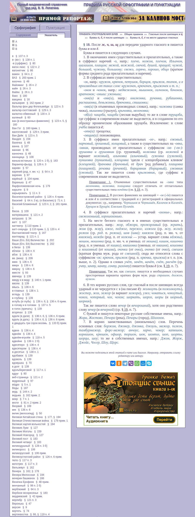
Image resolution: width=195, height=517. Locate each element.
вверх (15, 265)
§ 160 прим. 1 (31, 128)
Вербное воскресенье (25, 492)
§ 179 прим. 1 (59, 420)
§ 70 (29, 362)
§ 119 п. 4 (43, 514)
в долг (16, 366)
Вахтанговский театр (24, 232)
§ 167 (42, 232)
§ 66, (33, 514)
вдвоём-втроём (21, 337)
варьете (16, 189)
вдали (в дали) (21, 316)
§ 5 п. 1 (26, 384)
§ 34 (28, 218)
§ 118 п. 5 (38, 337)
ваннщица (18, 157)
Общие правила (133, 34)
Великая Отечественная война (30, 420)
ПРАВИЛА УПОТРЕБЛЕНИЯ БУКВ (98, 34)
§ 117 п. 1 (40, 370)
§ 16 (27, 99)
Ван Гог (16, 128)
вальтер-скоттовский (24, 110)
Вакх (15, 95)
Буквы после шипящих (106, 37)
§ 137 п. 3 (22, 56)
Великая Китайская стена (27, 417)
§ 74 (26, 510)
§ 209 (29, 258)
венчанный (18, 485)
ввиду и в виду (21, 279)
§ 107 (24, 146)
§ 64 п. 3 (47, 171)
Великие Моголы (22, 431)
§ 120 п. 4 (53, 229)
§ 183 (33, 438)
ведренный (18, 380)
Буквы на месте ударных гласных (154, 37)
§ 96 (26, 149)
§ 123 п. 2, (45, 204)
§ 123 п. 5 (57, 106)
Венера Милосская (23, 474)
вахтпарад (18, 236)
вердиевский (19, 496)
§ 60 (28, 117)
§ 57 (26, 168)
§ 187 (24, 388)
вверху (16, 269)
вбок (14, 254)
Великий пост (20, 438)
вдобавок (17, 355)
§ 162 (30, 467)
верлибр (17, 500)
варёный (17, 178)
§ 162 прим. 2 (35, 102)
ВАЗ (14, 77)
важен (15, 74)
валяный (17, 117)
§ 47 (28, 182)
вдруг (15, 373)
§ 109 (30, 157)
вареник (17, 175)
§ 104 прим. (32, 178)
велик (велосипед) (23, 413)
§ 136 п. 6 (29, 250)
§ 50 (39, 413)
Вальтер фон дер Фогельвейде (30, 106)
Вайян (16, 92)
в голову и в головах (24, 305)
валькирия (18, 102)
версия (16, 507)
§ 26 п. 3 (25, 88)
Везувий (17, 406)
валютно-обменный (23, 113)
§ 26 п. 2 (31, 85)
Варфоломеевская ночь (26, 186)
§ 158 (26, 139)
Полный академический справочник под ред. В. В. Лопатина (42, 6)
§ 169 (27, 406)
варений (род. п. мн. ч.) (26, 171)
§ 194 (56, 417)
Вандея (16, 139)
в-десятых (18, 351)
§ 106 (31, 449)
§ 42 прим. (36, 496)
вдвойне (17, 341)
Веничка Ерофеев (23, 481)
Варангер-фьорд (22, 164)
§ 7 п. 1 (24, 399)
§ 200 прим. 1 (27, 77)
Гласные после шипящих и (166, 34)
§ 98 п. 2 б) (34, 485)
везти (15, 402)
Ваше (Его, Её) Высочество (28, 243)
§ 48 (26, 81)
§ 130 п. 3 (44, 113)
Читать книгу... (100, 417)
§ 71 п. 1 (60, 200)
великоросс (19, 449)
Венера (16, 471)
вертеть (16, 510)
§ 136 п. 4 (27, 330)
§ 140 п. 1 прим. (41, 279)
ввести (16, 272)
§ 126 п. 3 (40, 164)
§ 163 (54, 160)
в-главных (18, 290)
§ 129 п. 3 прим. (39, 131)
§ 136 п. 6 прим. (56, 301)
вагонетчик (18, 70)
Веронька (17, 503)
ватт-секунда (20, 229)
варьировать (19, 193)
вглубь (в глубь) (21, 301)
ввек (14, 261)
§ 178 (35, 471)
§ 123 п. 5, (58, 120)
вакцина (17, 99)
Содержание (23, 35)
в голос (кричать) (22, 308)
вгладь (16, 294)
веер (15, 399)
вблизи (16, 250)
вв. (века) (17, 258)
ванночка (17, 153)
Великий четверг (22, 442)
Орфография (24, 27)
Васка (15, 211)
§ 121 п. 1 (33, 236)
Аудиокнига (97, 421)
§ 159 (37, 431)
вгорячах (17, 312)
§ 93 (25, 272)
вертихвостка (20, 514)
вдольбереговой (21, 370)
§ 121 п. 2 (37, 214)
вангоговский (20, 131)
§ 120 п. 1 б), (42, 160)
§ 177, (49, 417)
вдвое (15, 330)
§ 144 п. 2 (26, 391)
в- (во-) (16, 59)
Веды (15, 388)
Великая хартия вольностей (28, 424)
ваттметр (17, 225)
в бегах (16, 247)
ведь (15, 391)
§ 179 (46, 186)
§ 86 (30, 70)
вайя (15, 88)
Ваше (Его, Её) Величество (28, 240)
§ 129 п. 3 (45, 110)
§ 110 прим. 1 (33, 225)
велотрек (17, 463)
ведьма (16, 395)
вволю (16, 283)
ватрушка (17, 218)
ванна (15, 146)
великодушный (21, 445)
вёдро (15, 384)
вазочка (16, 81)
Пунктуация (55, 27)
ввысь (15, 287)
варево (16, 168)
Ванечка (17, 142)
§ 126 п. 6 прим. (54, 196)
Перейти (164, 420)
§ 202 (50, 240)
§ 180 (23, 95)
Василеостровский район (27, 196)
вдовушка (18, 362)
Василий (17, 200)
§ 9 (26, 189)
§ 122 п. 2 (33, 67)
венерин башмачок (23, 478)
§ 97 (27, 175)
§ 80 (32, 63)
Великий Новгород (23, 435)
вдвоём (16, 333)
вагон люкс (18, 67)
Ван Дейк (17, 135)
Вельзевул (18, 467)
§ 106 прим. (39, 453)
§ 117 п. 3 (25, 460)
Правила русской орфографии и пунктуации (131, 5)
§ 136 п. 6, (39, 301)
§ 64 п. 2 (27, 74)
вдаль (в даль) (20, 319)
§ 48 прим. (42, 481)
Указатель (51, 35)
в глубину (17, 298)
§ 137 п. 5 (44, 305)
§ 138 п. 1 (29, 59)
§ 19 (137, 189)
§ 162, (27, 471)
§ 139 (26, 247)
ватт (14, 222)
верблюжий (19, 489)
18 (88, 44)
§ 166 (40, 478)
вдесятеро (18, 344)
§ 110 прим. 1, (38, 229)
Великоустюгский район (26, 456)
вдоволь (17, 359)
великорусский (20, 453)
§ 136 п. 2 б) (32, 341)
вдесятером (19, 348)
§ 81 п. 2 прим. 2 (31, 402)
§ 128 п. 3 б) (39, 445)
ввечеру (16, 276)
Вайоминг (18, 85)
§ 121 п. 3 (30, 500)
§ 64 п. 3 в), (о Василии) (39, 200)
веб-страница (20, 377)
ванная (16, 149)
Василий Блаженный (24, 204)
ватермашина (20, 214)
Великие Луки (20, 427)
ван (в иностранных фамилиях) (30, 120)
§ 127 (34, 427)
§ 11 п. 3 (34, 193)
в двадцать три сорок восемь (29, 323)
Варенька (17, 182)
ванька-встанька (22, 160)
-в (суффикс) (19, 63)
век (14, 409)
